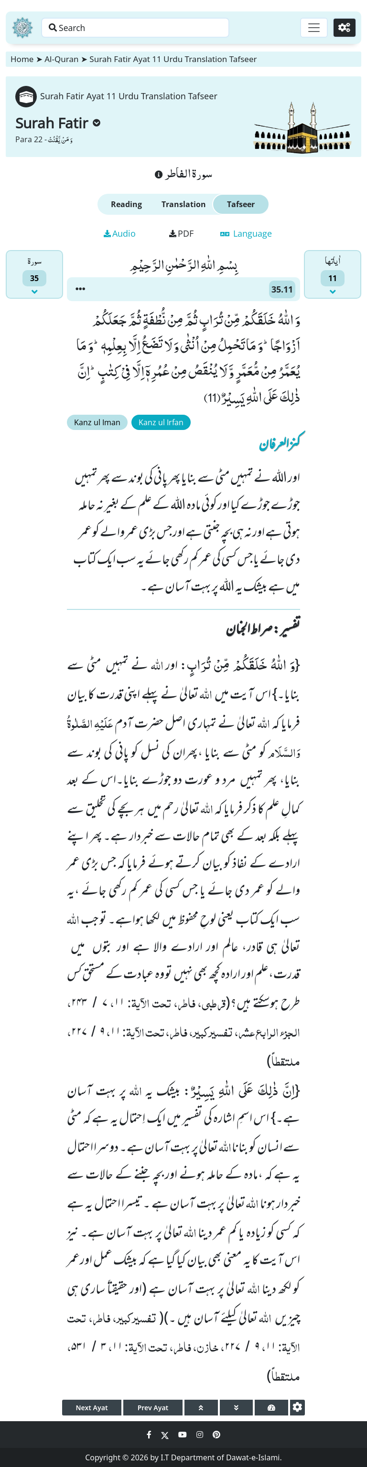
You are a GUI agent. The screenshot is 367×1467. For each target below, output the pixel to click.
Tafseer (241, 204)
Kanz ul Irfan (161, 422)
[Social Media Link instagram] (200, 1434)
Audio (120, 233)
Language (246, 233)
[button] (80, 289)
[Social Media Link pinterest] (216, 1434)
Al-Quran (61, 58)
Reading (126, 204)
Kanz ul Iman (97, 422)
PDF (181, 233)
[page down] (236, 1407)
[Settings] (343, 28)
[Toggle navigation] (312, 28)
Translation (184, 204)
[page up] (201, 1407)
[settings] (297, 1407)
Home (22, 58)
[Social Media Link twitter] (166, 1434)
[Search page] (149, 28)
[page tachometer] (271, 1407)
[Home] (22, 28)
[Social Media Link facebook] (150, 1434)
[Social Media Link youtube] (183, 1434)
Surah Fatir (57, 123)
